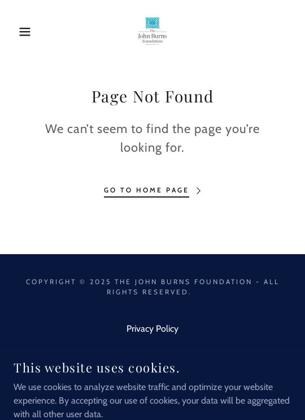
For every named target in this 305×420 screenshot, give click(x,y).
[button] (21, 31)
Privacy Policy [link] (152, 328)
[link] (152, 31)
